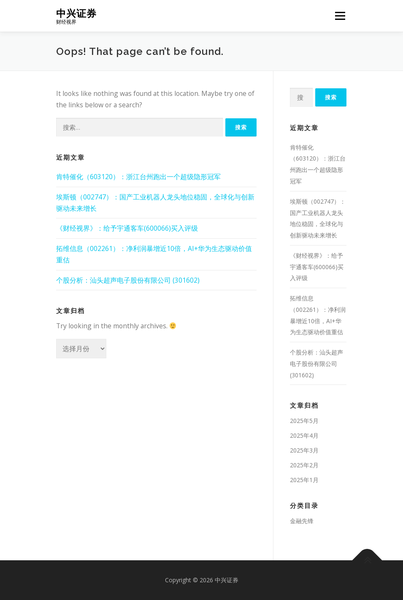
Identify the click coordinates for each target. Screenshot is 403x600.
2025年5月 (304, 421)
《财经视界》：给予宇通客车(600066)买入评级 (127, 228)
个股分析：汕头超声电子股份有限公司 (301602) (128, 280)
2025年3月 (304, 450)
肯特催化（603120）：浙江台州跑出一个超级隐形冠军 (138, 176)
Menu (340, 15)
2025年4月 (304, 435)
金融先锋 (302, 521)
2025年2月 (304, 465)
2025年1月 (304, 480)
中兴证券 (76, 13)
